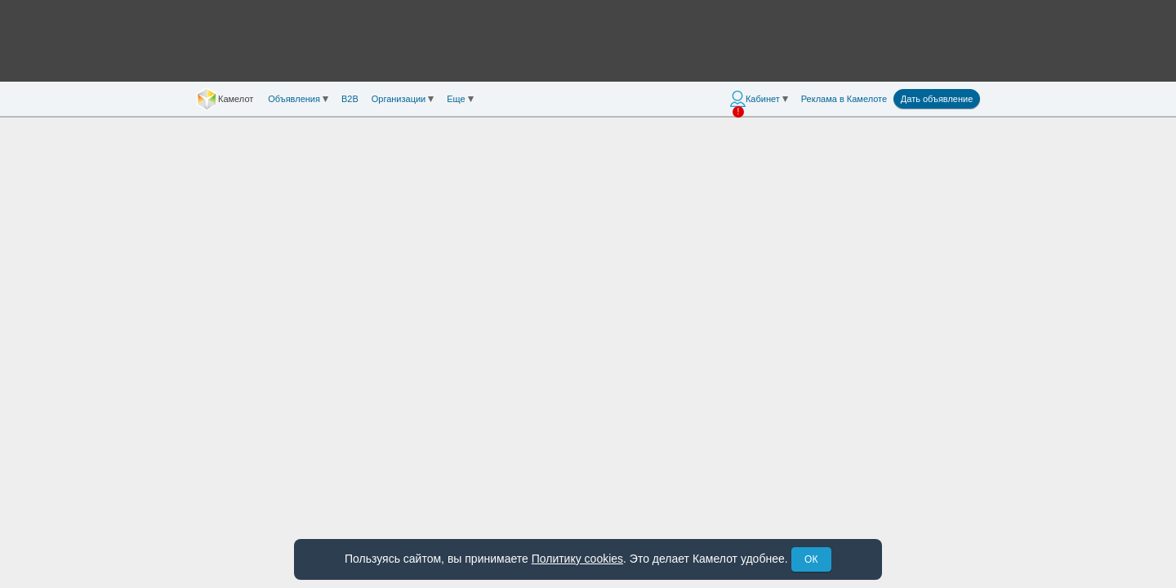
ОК (810, 559)
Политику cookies (577, 558)
